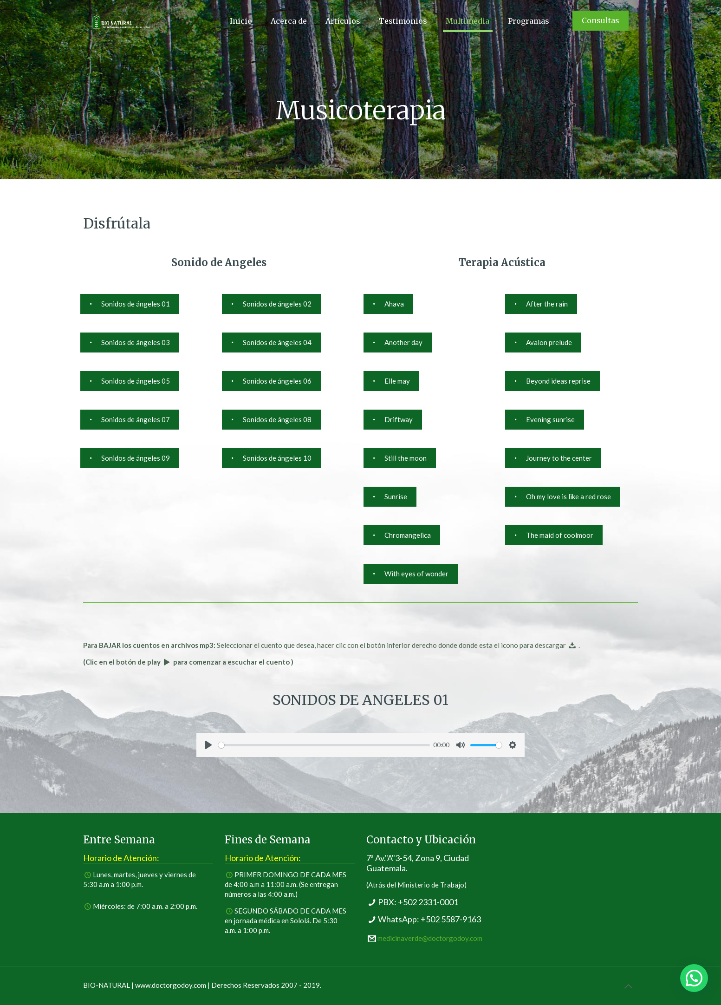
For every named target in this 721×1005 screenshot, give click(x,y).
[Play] (208, 744)
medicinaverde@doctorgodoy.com (429, 938)
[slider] (324, 745)
